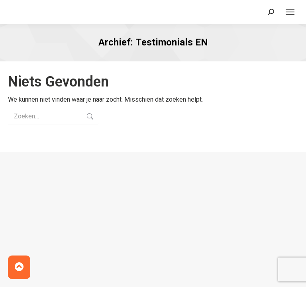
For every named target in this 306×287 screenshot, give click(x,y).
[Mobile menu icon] (290, 12)
